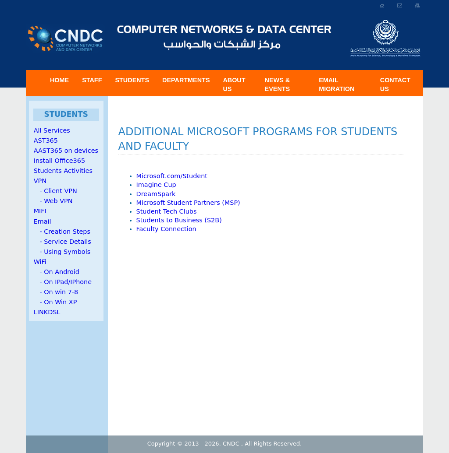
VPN (40, 180)
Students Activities (63, 170)
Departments (186, 80)
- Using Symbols (62, 251)
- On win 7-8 (56, 291)
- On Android (56, 271)
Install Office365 (59, 160)
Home (59, 80)
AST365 (46, 140)
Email (42, 221)
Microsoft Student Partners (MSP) (188, 202)
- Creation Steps (62, 231)
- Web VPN (53, 200)
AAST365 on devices (66, 150)
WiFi (40, 261)
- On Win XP (55, 302)
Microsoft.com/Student (171, 175)
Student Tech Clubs (166, 211)
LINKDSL (47, 312)
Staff (92, 80)
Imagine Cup (156, 184)
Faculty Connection (166, 228)
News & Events (277, 84)
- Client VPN (55, 190)
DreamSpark (156, 193)
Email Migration (336, 84)
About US (234, 84)
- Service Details (62, 241)
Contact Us (395, 84)
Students (132, 80)
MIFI (40, 210)
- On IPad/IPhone (63, 281)
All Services (52, 130)
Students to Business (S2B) (179, 220)
